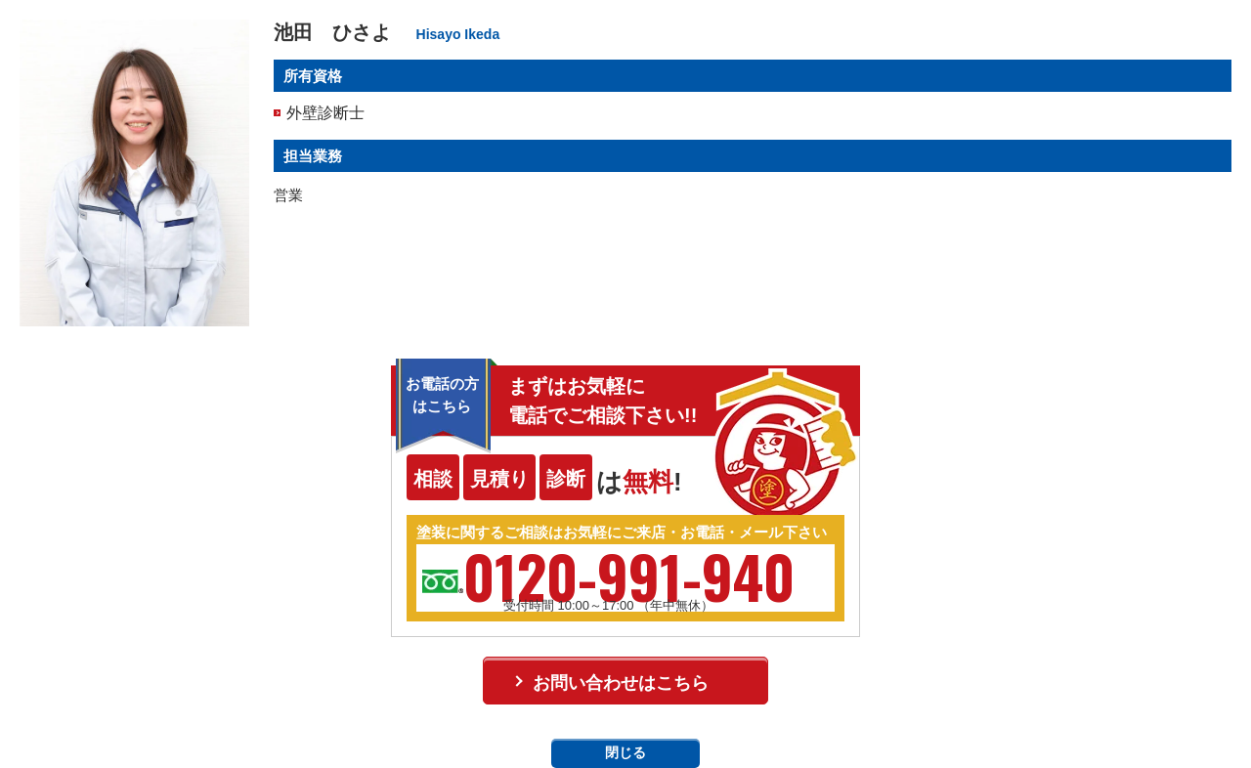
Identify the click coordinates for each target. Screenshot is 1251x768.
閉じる (625, 752)
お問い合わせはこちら (621, 683)
